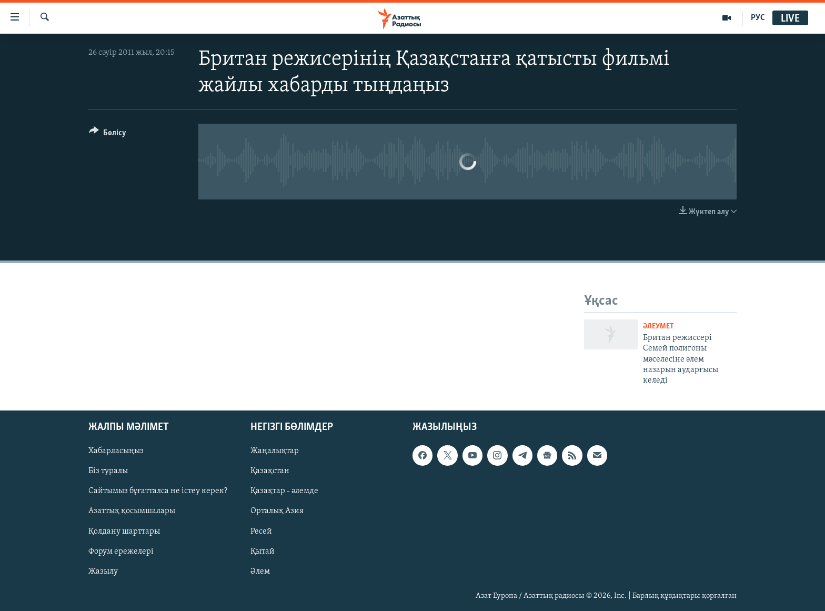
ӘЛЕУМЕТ (658, 326)
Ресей (261, 531)
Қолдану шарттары (124, 531)
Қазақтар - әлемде (284, 491)
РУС (758, 18)
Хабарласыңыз (116, 451)
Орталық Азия (277, 511)
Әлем (260, 571)
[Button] (107, 134)
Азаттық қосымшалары (131, 511)
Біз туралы (108, 471)
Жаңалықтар (274, 451)
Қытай (262, 551)
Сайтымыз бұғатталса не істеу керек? (157, 491)
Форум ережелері (121, 551)
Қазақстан (269, 471)
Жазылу (103, 571)
